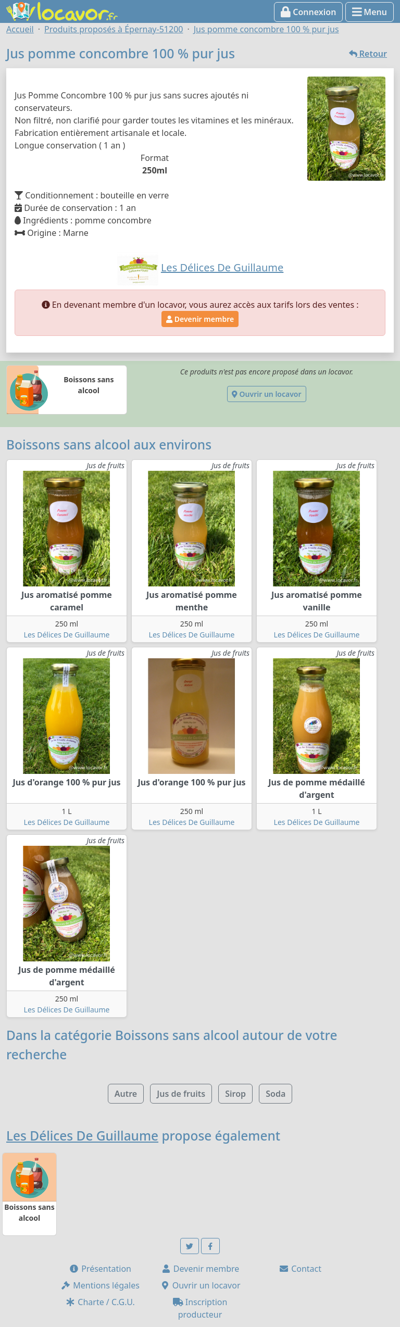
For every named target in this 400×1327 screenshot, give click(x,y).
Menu (369, 12)
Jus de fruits (181, 1093)
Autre (126, 1093)
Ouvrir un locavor (266, 394)
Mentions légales (100, 1285)
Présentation (100, 1268)
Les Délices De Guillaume (67, 635)
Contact (300, 1268)
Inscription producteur (200, 1308)
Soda (275, 1093)
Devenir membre (200, 319)
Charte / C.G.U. (100, 1302)
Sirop (235, 1093)
